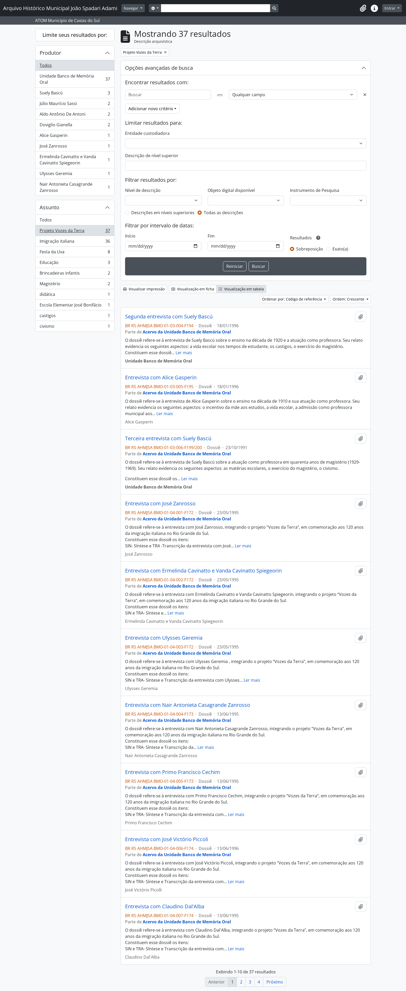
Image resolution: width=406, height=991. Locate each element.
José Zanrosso (74, 147)
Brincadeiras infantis (74, 274)
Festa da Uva (74, 253)
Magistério (74, 285)
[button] (363, 8)
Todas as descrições (223, 212)
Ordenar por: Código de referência (292, 299)
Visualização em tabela (241, 289)
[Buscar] (168, 95)
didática (74, 295)
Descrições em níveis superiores (162, 212)
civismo (74, 327)
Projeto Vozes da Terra (74, 231)
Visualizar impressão (144, 289)
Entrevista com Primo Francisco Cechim (172, 772)
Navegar (131, 8)
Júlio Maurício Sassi (74, 104)
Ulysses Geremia (74, 174)
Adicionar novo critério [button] (150, 108)
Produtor (50, 52)
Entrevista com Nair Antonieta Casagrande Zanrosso (187, 705)
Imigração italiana (74, 242)
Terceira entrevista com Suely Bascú (168, 438)
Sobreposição (309, 249)
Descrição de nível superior (151, 155)
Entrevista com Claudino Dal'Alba (164, 906)
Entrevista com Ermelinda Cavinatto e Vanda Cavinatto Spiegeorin (203, 571)
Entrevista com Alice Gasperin (161, 377)
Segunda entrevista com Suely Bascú (169, 316)
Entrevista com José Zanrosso (160, 503)
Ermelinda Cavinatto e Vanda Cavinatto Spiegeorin (74, 160)
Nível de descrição (143, 190)
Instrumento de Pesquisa (314, 190)
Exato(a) (340, 249)
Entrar (390, 8)
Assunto (49, 207)
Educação (74, 263)
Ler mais (184, 352)
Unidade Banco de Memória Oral (74, 79)
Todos (46, 65)
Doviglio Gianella (74, 126)
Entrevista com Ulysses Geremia (163, 638)
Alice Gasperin (74, 136)
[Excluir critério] (364, 95)
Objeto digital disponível (231, 190)
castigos (74, 316)
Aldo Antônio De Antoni (74, 115)
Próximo (274, 982)
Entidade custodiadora (147, 133)
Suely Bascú (74, 94)
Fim (211, 236)
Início (130, 236)
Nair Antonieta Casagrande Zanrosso (74, 187)
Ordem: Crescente (349, 299)
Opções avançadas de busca (159, 67)
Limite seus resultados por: (74, 34)
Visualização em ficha (192, 289)
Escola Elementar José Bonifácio (74, 306)
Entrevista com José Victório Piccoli (166, 839)
